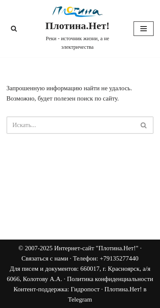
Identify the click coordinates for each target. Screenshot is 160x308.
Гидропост (85, 289)
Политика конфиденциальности (110, 278)
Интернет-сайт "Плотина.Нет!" (96, 248)
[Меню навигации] (144, 28)
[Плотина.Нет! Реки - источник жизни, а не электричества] (77, 28)
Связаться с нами (44, 258)
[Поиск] (14, 28)
